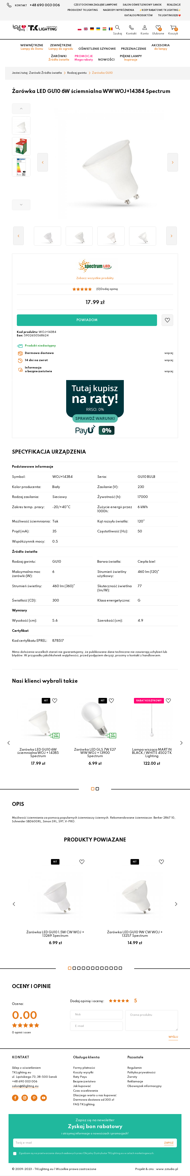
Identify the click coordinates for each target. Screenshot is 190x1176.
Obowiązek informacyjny (144, 1086)
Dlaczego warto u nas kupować (94, 1095)
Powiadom (87, 320)
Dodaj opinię (109, 289)
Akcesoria (160, 47)
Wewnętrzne (31, 47)
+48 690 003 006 (45, 5)
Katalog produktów (139, 15)
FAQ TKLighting (84, 1104)
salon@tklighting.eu (25, 1086)
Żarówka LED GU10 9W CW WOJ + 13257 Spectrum (135, 934)
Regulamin (134, 1068)
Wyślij (173, 1037)
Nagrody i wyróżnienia (118, 10)
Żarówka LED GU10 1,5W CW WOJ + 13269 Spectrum (55, 934)
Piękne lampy (131, 58)
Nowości (106, 59)
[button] (21, 108)
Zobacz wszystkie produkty (95, 278)
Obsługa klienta (86, 1057)
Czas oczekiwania (85, 1091)
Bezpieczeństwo (84, 1081)
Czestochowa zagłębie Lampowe (95, 5)
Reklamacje (135, 1081)
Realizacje (174, 5)
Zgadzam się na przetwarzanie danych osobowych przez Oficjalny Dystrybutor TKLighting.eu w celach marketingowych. (86, 1153)
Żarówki (58, 58)
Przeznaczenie (133, 48)
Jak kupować (82, 1086)
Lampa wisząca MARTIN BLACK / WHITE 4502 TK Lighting (152, 753)
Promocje (83, 58)
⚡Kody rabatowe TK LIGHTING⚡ (160, 10)
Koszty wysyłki (83, 1072)
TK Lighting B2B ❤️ (169, 15)
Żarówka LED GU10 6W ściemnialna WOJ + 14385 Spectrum (38, 753)
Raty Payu (80, 1077)
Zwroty (132, 1077)
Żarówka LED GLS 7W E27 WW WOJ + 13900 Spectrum (95, 753)
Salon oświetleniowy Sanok (142, 5)
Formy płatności (84, 1068)
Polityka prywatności (141, 1072)
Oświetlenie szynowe (97, 48)
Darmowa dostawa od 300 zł (93, 1100)
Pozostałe (135, 1057)
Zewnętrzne (60, 47)
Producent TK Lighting (83, 10)
